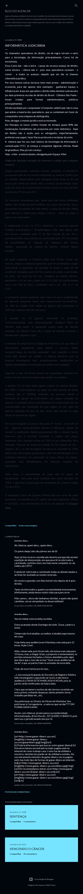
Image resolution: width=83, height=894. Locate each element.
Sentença (18, 816)
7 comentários (29, 821)
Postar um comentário (17, 792)
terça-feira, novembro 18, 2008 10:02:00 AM (33, 606)
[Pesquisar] (76, 5)
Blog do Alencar (18, 11)
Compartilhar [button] (11, 525)
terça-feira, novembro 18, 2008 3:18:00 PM (32, 723)
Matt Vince (50, 885)
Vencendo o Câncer (27, 849)
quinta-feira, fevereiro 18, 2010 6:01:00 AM (32, 785)
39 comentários (30, 854)
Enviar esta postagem (28, 525)
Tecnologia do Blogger (41, 879)
